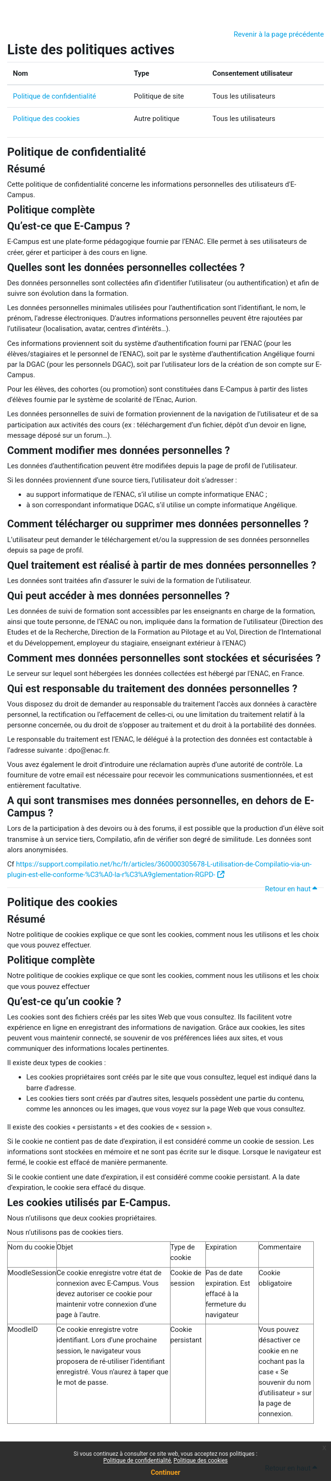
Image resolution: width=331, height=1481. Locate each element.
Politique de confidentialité (54, 96)
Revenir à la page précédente (279, 34)
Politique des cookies (46, 118)
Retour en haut (292, 889)
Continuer (166, 1472)
